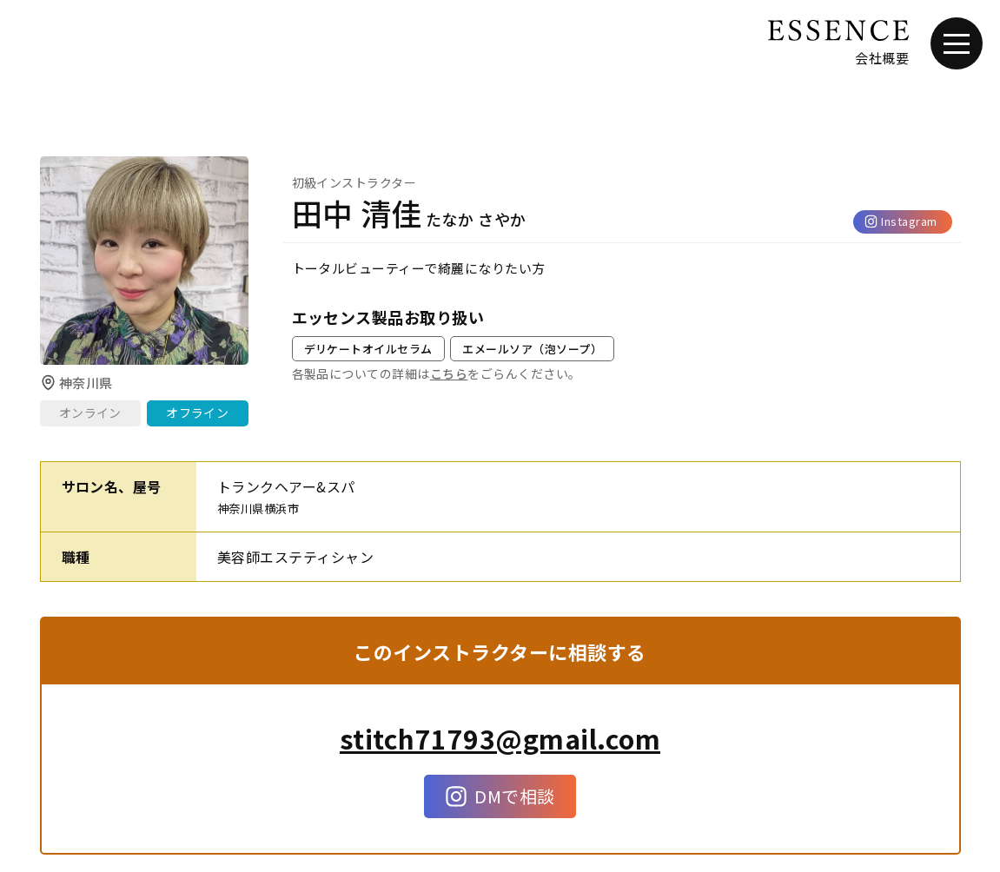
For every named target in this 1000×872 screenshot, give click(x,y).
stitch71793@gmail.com (500, 738)
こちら (448, 373)
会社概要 (882, 58)
